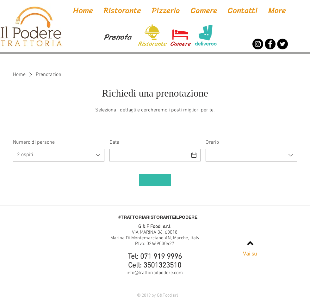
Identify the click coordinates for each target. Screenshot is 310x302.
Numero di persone (34, 142)
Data (114, 142)
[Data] (149, 155)
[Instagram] (257, 44)
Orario (212, 142)
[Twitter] (282, 44)
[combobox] (58, 155)
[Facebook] (270, 44)
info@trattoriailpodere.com (155, 273)
